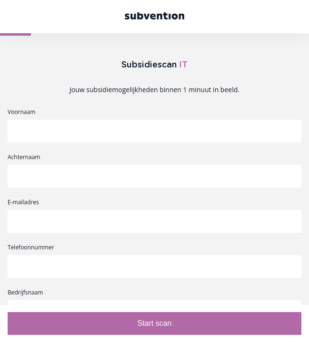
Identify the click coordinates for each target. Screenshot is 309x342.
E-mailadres (23, 202)
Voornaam (21, 112)
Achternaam (24, 157)
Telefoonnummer (31, 247)
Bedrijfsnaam (25, 292)
